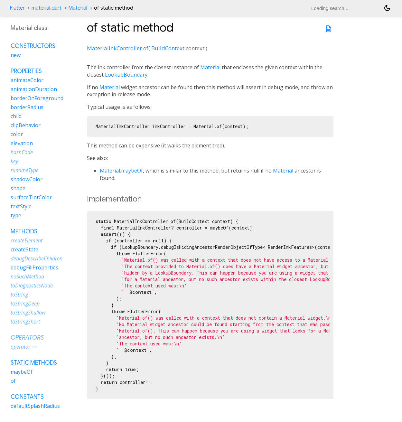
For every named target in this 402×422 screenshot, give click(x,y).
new (16, 55)
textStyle (21, 206)
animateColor (27, 80)
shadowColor (26, 179)
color (17, 134)
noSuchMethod (27, 276)
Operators (27, 337)
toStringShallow (28, 312)
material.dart (46, 8)
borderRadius (27, 107)
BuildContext (167, 48)
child (16, 116)
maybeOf (22, 371)
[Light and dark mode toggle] (387, 8)
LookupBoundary (126, 74)
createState (24, 249)
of (13, 380)
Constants (27, 396)
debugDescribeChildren (36, 258)
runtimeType (25, 170)
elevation (22, 143)
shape (18, 188)
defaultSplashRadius (35, 405)
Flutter (17, 8)
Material (77, 8)
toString (19, 294)
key (14, 161)
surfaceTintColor (31, 197)
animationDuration (34, 89)
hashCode (22, 152)
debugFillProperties (34, 267)
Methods (24, 231)
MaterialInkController (114, 48)
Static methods (34, 362)
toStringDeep (25, 303)
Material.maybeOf (121, 170)
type (16, 215)
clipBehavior (26, 125)
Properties (26, 71)
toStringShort (25, 321)
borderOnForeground (37, 98)
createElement (26, 240)
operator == (24, 346)
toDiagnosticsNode (32, 285)
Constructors (33, 46)
